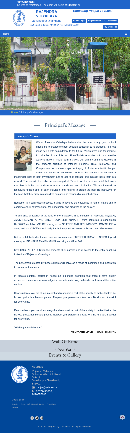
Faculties (15, 407)
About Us (15, 404)
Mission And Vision (37, 404)
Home (6, 33)
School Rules (51, 404)
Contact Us (25, 404)
